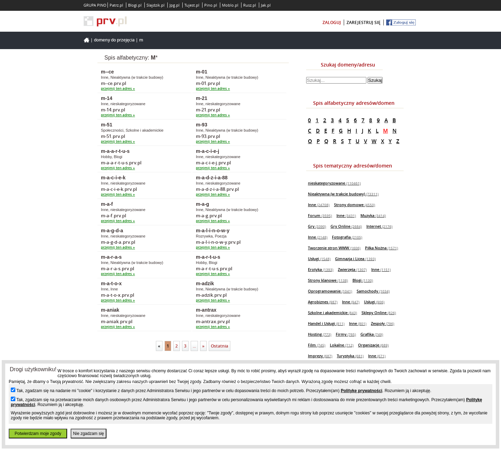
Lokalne (341, 345)
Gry (317, 226)
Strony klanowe (328, 280)
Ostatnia (219, 346)
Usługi (319, 258)
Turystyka (350, 355)
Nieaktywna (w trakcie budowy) (343, 193)
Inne (318, 204)
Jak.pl (266, 5)
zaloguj (332, 22)
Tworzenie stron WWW (334, 247)
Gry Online (346, 226)
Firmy (346, 334)
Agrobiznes (322, 301)
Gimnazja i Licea (355, 258)
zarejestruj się (364, 22)
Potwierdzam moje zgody (38, 433)
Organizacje (373, 345)
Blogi (362, 280)
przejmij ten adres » (118, 88)
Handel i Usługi (326, 323)
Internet (379, 226)
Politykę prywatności (361, 390)
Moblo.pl (230, 5)
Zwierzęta (352, 269)
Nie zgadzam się (88, 433)
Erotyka (320, 269)
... (194, 346)
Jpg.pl (174, 5)
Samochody (373, 291)
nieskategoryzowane (334, 183)
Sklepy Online (378, 312)
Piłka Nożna (381, 247)
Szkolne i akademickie (332, 312)
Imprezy (320, 355)
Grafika (371, 334)
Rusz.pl (249, 5)
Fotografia (347, 237)
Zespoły (382, 323)
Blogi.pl (135, 5)
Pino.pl (210, 5)
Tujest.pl (191, 5)
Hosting (319, 334)
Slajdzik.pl (155, 5)
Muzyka (373, 215)
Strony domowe (354, 204)
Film (316, 345)
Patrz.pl (116, 5)
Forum (320, 215)
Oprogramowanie (330, 291)
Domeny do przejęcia (114, 40)
